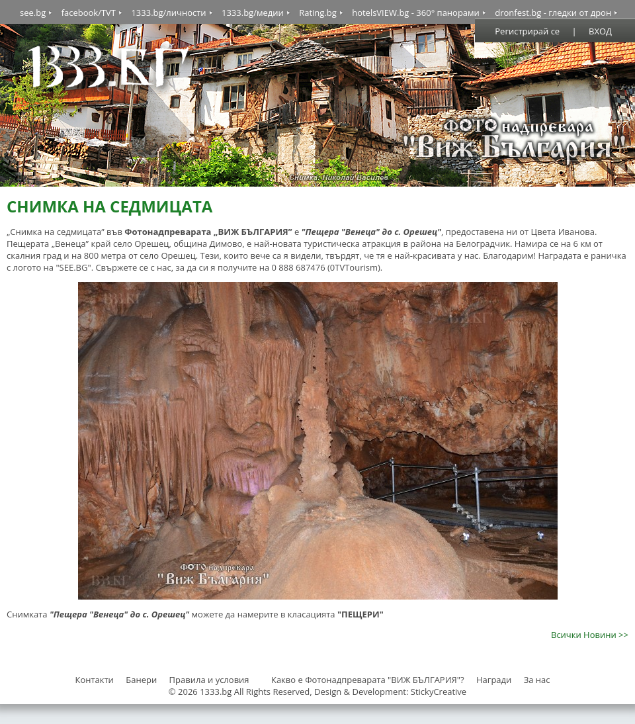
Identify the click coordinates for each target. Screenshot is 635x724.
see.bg (33, 13)
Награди (493, 680)
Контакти (94, 680)
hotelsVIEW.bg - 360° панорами (416, 13)
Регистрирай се (527, 31)
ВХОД (600, 31)
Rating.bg (318, 13)
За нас (537, 680)
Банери (142, 680)
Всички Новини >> (589, 635)
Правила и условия (209, 680)
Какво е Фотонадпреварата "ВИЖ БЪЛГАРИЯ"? (367, 680)
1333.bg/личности (168, 13)
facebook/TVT (89, 13)
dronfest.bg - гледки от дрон (553, 13)
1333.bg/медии (253, 13)
